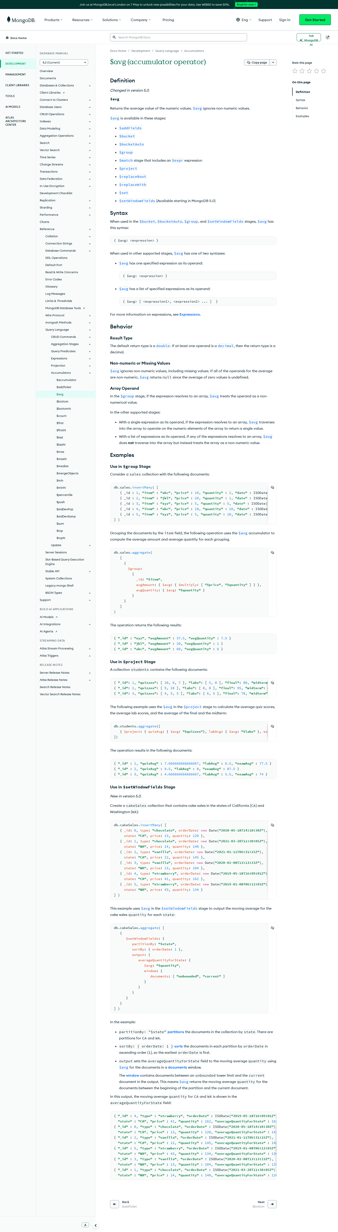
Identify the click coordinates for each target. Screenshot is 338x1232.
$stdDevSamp (66, 516)
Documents (48, 78)
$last (60, 437)
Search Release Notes (55, 687)
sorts (178, 1046)
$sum (60, 523)
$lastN (61, 444)
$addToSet (64, 387)
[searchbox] (178, 37)
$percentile (65, 495)
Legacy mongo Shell (59, 585)
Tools (10, 96)
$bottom (62, 401)
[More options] (273, 62)
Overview (46, 71)
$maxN (61, 459)
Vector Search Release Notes (60, 694)
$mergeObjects (67, 473)
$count (61, 416)
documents (177, 1067)
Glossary (51, 286)
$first (60, 423)
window (132, 1075)
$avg (60, 394)
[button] (243, 20)
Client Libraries (17, 85)
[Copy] (272, 487)
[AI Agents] (65, 631)
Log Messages (55, 293)
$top (60, 530)
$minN (61, 487)
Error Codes (53, 279)
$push (61, 502)
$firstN (61, 430)
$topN (61, 538)
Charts (44, 222)
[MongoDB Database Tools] (65, 308)
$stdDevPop (65, 509)
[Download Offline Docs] (85, 1224)
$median (63, 466)
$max (60, 451)
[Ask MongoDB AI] (309, 37)
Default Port (53, 265)
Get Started (315, 20)
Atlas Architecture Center (15, 121)
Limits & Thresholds (58, 301)
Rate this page (302, 62)
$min (60, 480)
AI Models (12, 106)
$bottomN (64, 408)
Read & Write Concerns (61, 272)
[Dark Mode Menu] (328, 37)
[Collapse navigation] (95, 1225)
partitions (176, 1032)
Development (15, 63)
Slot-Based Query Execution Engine (64, 562)
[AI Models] (65, 616)
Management (15, 74)
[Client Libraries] (65, 92)
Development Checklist (56, 193)
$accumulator (66, 380)
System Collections (58, 578)
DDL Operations (56, 258)
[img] (295, 71)
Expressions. (190, 314)
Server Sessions (56, 552)
